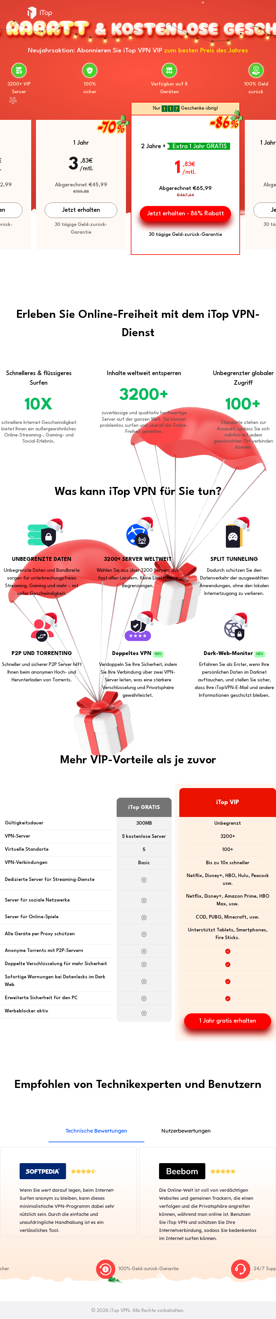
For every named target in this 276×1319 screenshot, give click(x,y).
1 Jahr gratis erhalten (227, 1021)
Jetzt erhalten (81, 210)
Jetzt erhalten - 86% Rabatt (185, 214)
